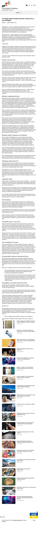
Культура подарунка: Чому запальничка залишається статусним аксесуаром (25, 442)
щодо (30, 337)
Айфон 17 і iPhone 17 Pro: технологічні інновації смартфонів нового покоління (25, 387)
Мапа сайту (2, 536)
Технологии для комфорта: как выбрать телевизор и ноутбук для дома (25, 378)
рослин (22, 337)
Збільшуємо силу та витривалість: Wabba (25, 423)
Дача (5, 41)
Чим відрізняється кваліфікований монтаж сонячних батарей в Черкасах (26, 405)
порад (19, 337)
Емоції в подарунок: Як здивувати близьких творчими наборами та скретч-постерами (26, 341)
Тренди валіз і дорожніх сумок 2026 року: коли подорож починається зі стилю (25, 470)
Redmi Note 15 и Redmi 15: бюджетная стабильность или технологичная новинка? (26, 350)
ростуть (26, 337)
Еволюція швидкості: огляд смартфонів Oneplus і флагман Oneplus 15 (25, 396)
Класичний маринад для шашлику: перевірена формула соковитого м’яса (25, 461)
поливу (16, 337)
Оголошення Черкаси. (17, 539)
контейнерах (11, 337)
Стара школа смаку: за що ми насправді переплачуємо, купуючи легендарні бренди (26, 359)
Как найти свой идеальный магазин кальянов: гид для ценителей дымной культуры (25, 516)
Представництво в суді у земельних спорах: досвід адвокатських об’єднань (26, 414)
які (32, 337)
